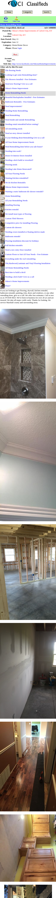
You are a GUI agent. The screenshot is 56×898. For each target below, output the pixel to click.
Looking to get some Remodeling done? (21, 75)
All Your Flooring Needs (15, 173)
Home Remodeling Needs (15, 93)
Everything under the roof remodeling (20, 259)
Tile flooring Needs (13, 70)
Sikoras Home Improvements (17, 187)
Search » (47, 12)
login (20, 48)
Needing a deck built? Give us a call (19, 277)
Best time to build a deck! (15, 272)
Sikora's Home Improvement (16, 88)
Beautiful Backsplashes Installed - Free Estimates (25, 97)
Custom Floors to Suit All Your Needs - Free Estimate (26, 254)
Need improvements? (13, 106)
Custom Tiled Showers (14, 218)
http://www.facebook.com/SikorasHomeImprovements (34, 64)
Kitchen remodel (12, 209)
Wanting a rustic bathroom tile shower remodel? (24, 191)
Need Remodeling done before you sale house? (24, 147)
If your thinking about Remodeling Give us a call (24, 138)
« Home (8, 12)
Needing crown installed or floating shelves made (25, 232)
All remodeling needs (13, 129)
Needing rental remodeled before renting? (22, 124)
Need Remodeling (12, 115)
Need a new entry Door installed (18, 250)
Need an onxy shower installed (17, 133)
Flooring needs (11, 164)
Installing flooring (12, 205)
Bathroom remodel (12, 236)
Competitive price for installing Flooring (21, 223)
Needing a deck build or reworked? (19, 160)
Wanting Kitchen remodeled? (17, 178)
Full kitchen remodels (14, 245)
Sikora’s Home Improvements (17, 281)
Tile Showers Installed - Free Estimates (20, 79)
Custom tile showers (13, 227)
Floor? (7, 286)
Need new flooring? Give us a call (18, 84)
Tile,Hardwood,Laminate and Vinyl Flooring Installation (27, 263)
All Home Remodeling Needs (17, 268)
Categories (27, 12)
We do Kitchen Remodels (15, 182)
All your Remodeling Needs (16, 200)
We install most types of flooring (18, 214)
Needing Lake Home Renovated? (18, 169)
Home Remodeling (12, 196)
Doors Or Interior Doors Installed (18, 156)
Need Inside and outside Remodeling (20, 120)
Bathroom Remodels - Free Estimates (20, 102)
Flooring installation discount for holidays (22, 241)
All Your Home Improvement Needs (19, 142)
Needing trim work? (13, 151)
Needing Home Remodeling (16, 111)
